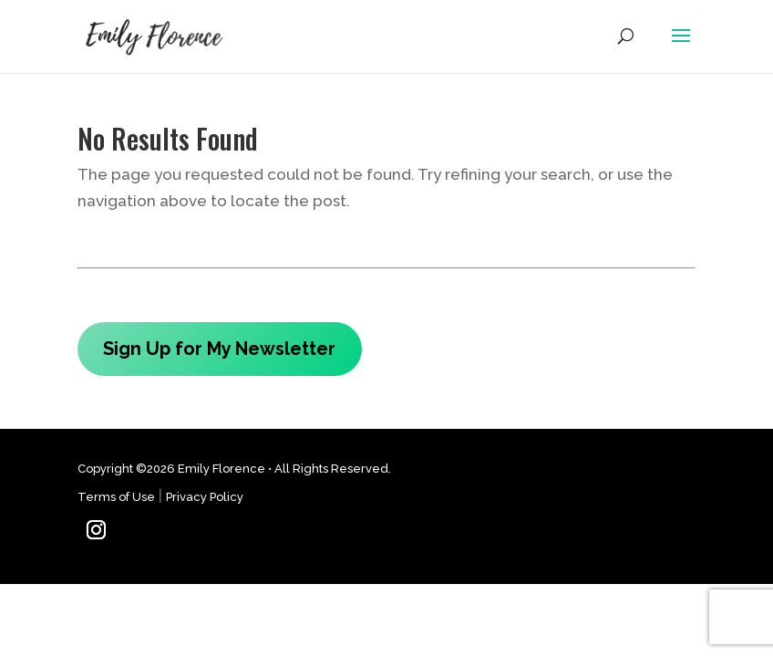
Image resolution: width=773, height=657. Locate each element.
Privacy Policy (204, 497)
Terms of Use (116, 497)
